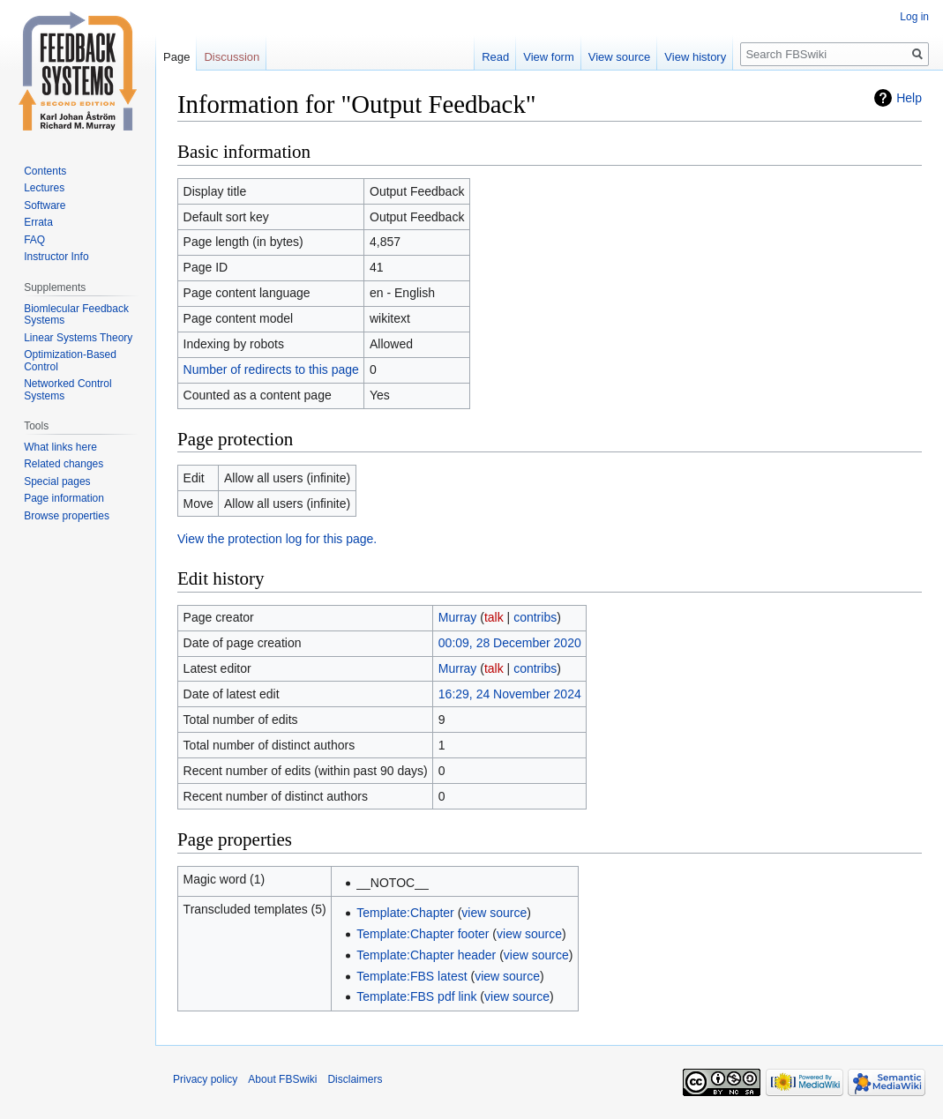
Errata (38, 222)
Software (44, 205)
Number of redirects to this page (271, 369)
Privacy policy (205, 1079)
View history (695, 56)
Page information (64, 498)
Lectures (44, 188)
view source (494, 913)
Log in (914, 17)
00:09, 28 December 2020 (509, 643)
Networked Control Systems (67, 389)
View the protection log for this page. (277, 539)
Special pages (57, 481)
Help (909, 98)
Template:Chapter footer (422, 934)
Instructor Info (56, 256)
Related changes (63, 464)
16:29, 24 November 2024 (509, 694)
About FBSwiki (282, 1079)
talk (494, 617)
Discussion (231, 56)
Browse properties (66, 516)
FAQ (34, 240)
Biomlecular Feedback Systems (76, 314)
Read (495, 56)
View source (619, 56)
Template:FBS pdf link (416, 996)
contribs (535, 617)
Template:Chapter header (426, 955)
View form (548, 56)
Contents (45, 171)
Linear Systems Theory (78, 338)
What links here (60, 447)
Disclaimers (354, 1079)
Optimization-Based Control (70, 360)
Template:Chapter (405, 913)
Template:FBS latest (411, 976)
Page (176, 56)
